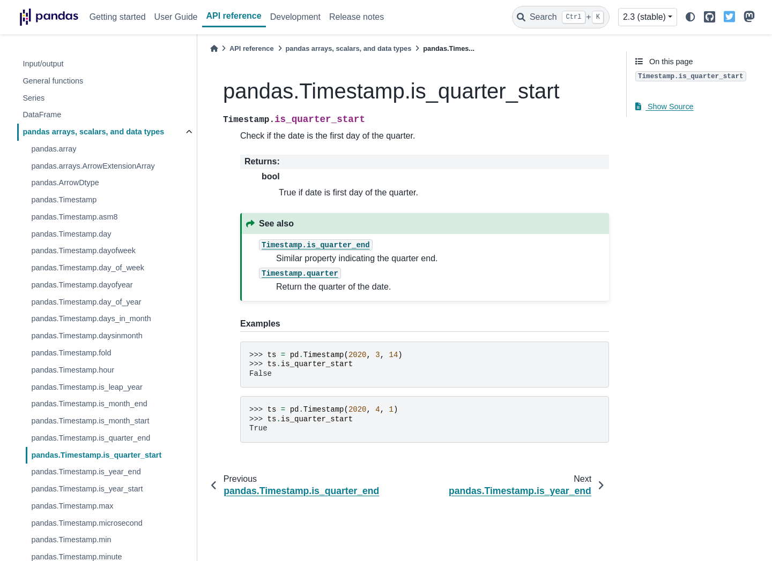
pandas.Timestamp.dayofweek (83, 250)
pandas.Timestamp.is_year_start (87, 488)
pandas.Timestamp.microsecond (86, 523)
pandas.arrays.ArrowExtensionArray (92, 166)
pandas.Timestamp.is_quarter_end (90, 438)
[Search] (561, 17)
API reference (234, 15)
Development (295, 16)
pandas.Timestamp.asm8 (74, 217)
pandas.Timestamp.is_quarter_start (96, 455)
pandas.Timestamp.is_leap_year (86, 387)
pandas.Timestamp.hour (72, 370)
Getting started (118, 16)
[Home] (214, 48)
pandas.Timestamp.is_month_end (89, 403)
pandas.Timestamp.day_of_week (87, 267)
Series (33, 98)
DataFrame (42, 114)
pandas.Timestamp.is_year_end (85, 471)
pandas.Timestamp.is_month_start (90, 420)
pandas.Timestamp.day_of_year (86, 302)
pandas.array (53, 149)
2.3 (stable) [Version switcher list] (644, 16)
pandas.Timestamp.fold (71, 352)
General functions (53, 81)
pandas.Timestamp (63, 199)
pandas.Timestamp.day (71, 234)
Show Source (664, 106)
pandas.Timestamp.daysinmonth (86, 335)
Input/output (43, 63)
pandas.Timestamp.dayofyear (81, 284)
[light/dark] (690, 17)
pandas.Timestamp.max (72, 506)
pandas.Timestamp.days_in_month (91, 318)
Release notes (356, 16)
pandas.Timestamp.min (71, 539)
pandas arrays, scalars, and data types (93, 131)
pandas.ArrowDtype (65, 182)
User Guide (176, 16)
